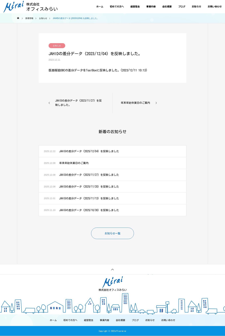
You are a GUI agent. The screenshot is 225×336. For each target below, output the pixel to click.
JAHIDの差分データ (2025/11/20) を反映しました (89, 186)
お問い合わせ (215, 6)
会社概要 (167, 6)
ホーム (99, 6)
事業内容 (151, 6)
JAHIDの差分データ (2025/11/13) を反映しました (89, 198)
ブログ (181, 6)
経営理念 (135, 6)
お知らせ (196, 6)
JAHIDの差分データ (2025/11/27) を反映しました (89, 174)
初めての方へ (117, 6)
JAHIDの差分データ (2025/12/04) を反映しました (89, 151)
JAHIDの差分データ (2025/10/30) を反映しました (89, 210)
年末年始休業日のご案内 (73, 163)
